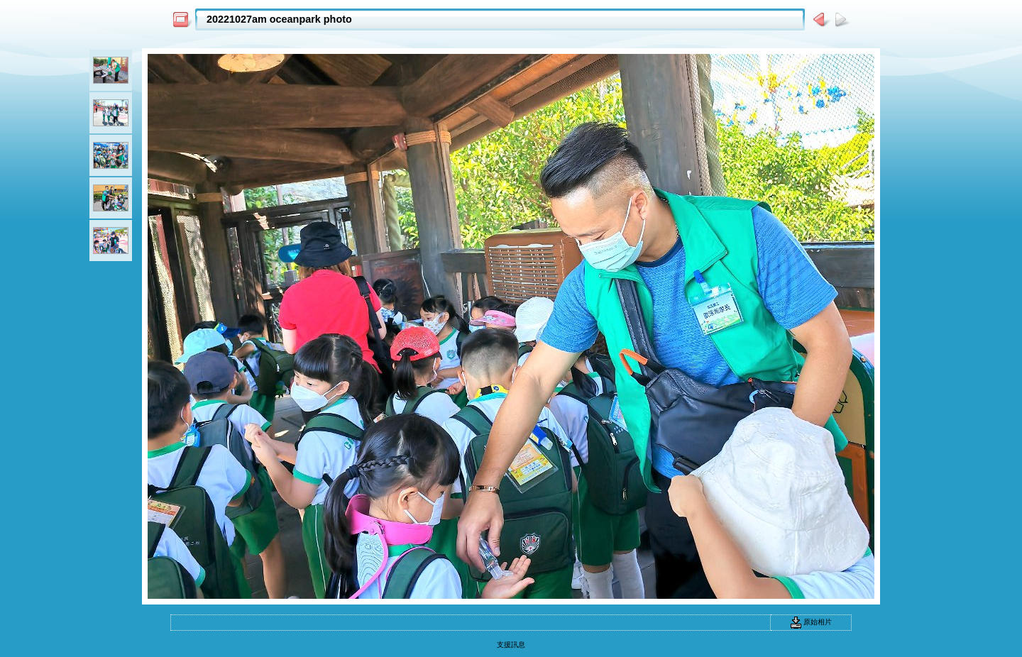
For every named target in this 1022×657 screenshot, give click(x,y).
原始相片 (811, 622)
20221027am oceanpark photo (279, 19)
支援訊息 (511, 644)
